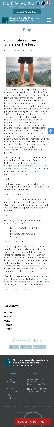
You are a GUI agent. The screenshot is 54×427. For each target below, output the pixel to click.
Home (9, 379)
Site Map (19, 413)
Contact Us (11, 398)
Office (9, 385)
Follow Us (27, 347)
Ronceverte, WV (40, 279)
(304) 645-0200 (18, 3)
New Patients (12, 391)
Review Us (40, 347)
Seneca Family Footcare (25, 168)
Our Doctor (11, 382)
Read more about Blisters (16, 289)
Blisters (8, 89)
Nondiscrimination (31, 413)
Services (10, 388)
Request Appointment (27, 12)
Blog (8, 394)
